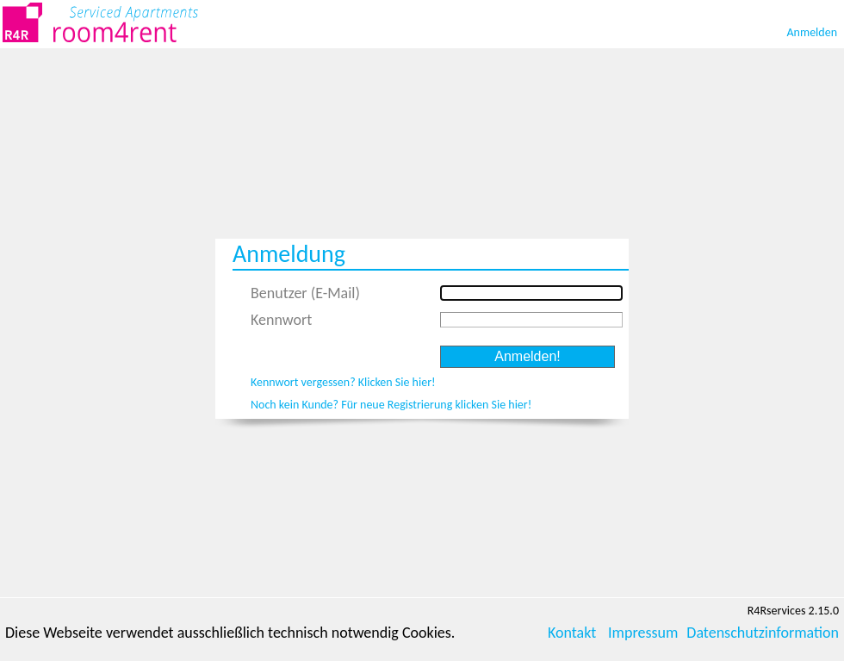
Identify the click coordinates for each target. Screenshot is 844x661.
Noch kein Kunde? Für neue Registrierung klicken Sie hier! (391, 404)
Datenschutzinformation (762, 632)
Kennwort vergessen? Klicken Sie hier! (343, 382)
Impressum (643, 632)
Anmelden (812, 32)
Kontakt (572, 632)
